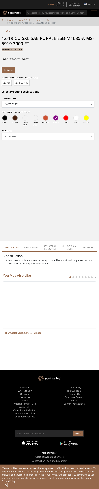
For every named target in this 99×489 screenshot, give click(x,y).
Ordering (24, 394)
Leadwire (39, 20)
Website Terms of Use (25, 403)
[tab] (70, 277)
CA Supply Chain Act (25, 416)
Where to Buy (25, 390)
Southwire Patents (74, 397)
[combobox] (56, 12)
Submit (78, 433)
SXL (48, 20)
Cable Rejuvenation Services (49, 456)
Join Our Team (74, 390)
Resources (24, 397)
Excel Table (22, 83)
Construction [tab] (12, 247)
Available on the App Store (30, 443)
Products (11, 20)
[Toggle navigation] (94, 12)
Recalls (74, 400)
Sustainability (74, 387)
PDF (6, 83)
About (25, 400)
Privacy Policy (8, 481)
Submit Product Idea (74, 403)
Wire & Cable (25, 20)
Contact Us (8, 70)
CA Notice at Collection (24, 410)
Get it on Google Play (69, 443)
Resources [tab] (88, 247)
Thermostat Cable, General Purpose (23, 332)
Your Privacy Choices (24, 413)
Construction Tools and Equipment (49, 460)
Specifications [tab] (31, 247)
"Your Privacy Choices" (55, 474)
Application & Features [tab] (69, 247)
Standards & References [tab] (50, 247)
